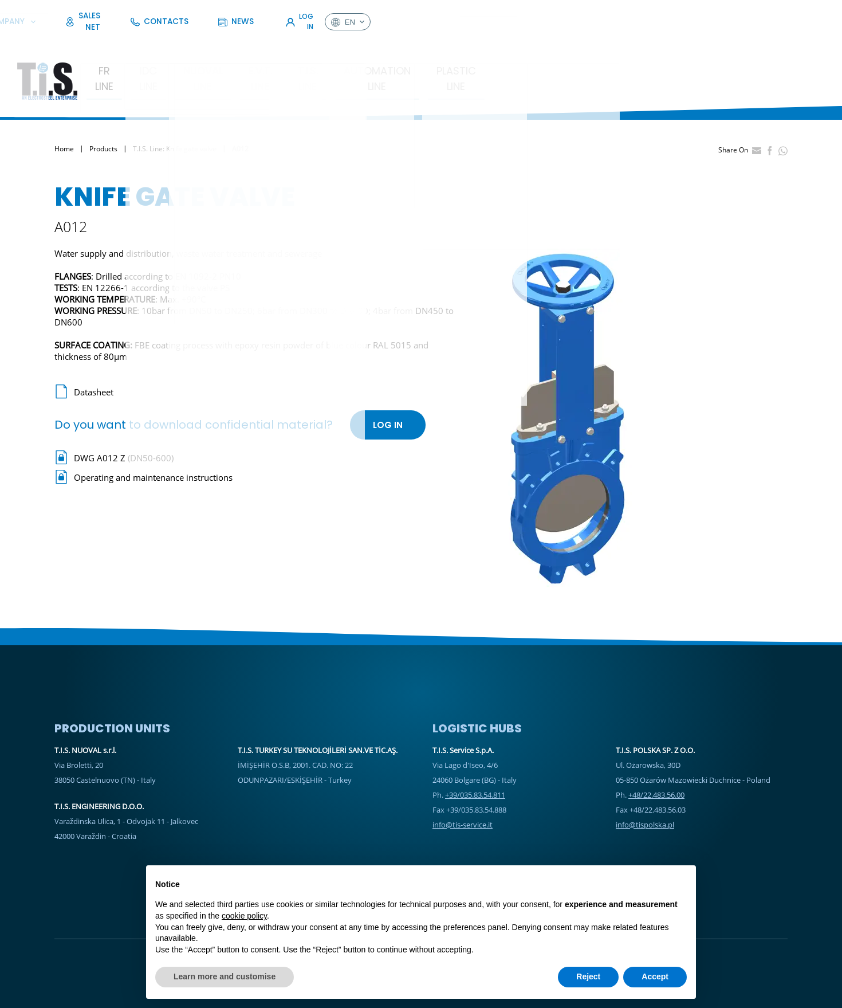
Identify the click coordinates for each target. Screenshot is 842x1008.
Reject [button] (588, 976)
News (692, 14)
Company (513, 14)
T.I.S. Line (438, 42)
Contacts (638, 14)
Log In (749, 14)
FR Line (154, 42)
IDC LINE (215, 42)
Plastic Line (629, 42)
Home (64, 104)
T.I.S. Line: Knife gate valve (175, 104)
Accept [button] (655, 976)
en (802, 14)
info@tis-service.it (462, 780)
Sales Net (577, 14)
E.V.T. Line (369, 42)
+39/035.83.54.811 (475, 750)
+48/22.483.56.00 (656, 750)
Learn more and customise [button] (225, 976)
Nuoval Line (291, 42)
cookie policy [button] (244, 915)
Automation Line (529, 42)
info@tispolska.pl (645, 780)
